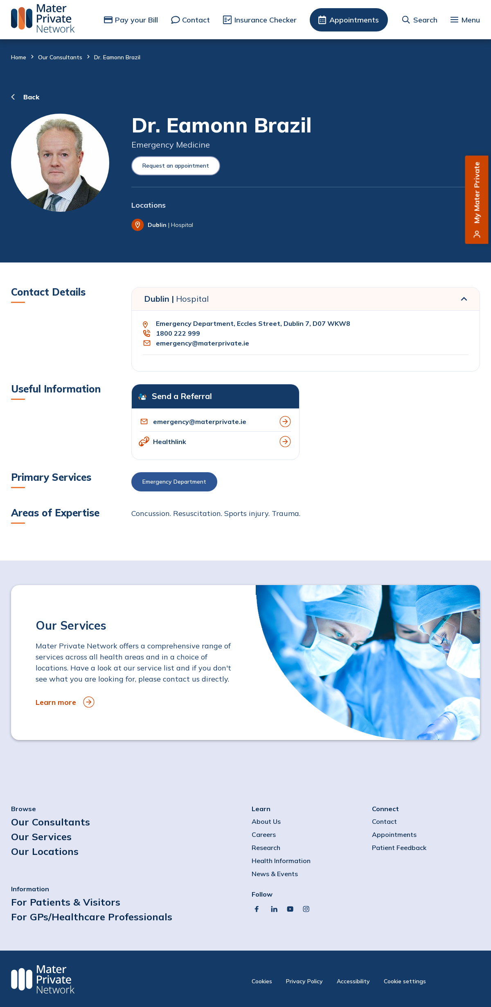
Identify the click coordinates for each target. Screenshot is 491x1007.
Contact (196, 20)
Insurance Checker (265, 20)
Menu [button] (470, 20)
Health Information (281, 861)
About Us (266, 821)
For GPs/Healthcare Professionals (91, 917)
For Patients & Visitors (65, 902)
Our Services (41, 836)
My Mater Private (477, 193)
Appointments (354, 20)
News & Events (275, 874)
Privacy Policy (304, 981)
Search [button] (425, 20)
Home (18, 57)
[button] (305, 484)
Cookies (262, 981)
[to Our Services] (245, 662)
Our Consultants (60, 57)
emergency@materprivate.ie (202, 343)
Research (266, 847)
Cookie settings (405, 981)
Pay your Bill (136, 20)
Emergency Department (174, 481)
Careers (264, 834)
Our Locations (45, 851)
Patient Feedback (399, 847)
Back (31, 97)
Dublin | (176, 299)
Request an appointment (175, 165)
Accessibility (353, 981)
